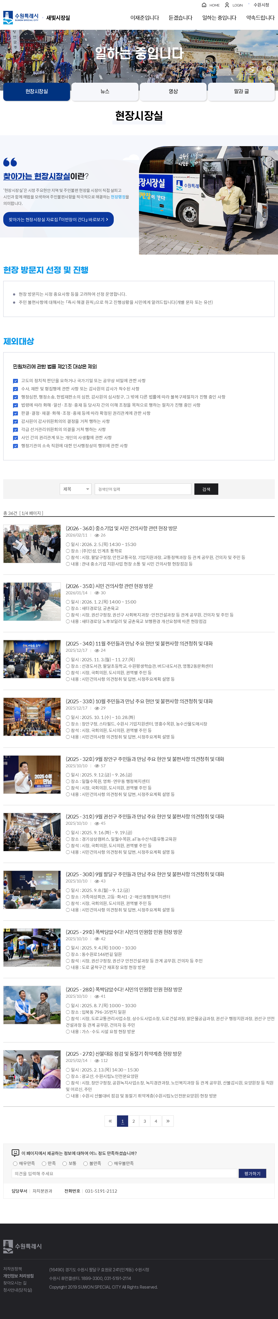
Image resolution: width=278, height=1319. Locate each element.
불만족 (95, 1163)
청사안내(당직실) (17, 1290)
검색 (206, 489)
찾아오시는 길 (15, 1283)
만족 (52, 1163)
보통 (73, 1163)
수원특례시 (22, 1246)
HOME (215, 5)
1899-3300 (91, 1278)
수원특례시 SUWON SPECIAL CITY (58, 17)
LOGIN (238, 5)
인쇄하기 (269, 68)
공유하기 (251, 68)
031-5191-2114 (117, 1278)
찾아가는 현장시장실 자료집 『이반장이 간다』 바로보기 (56, 219)
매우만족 (27, 1163)
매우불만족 (124, 1163)
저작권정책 (12, 1269)
